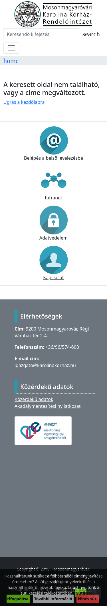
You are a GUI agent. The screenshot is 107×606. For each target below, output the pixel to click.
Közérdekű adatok (34, 399)
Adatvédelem (53, 223)
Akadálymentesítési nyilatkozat (47, 406)
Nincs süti (88, 598)
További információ (53, 598)
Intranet (53, 183)
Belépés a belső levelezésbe (53, 143)
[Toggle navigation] (11, 48)
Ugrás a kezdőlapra (24, 102)
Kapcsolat (53, 263)
